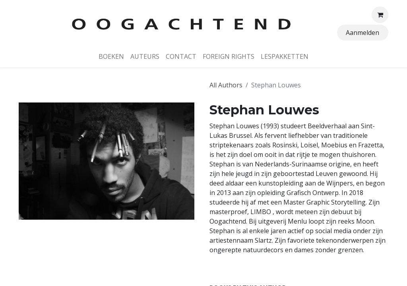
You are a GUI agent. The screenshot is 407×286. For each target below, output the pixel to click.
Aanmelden (362, 32)
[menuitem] (111, 56)
